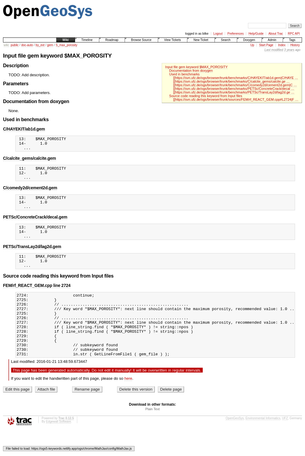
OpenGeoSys (235, 444)
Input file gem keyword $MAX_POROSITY (196, 67)
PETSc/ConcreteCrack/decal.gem (35, 225)
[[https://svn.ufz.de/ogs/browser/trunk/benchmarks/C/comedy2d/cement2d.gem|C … (235, 85)
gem (50, 45)
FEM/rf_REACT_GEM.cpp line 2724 (37, 299)
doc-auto (27, 45)
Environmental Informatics (263, 444)
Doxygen (249, 40)
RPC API (294, 33)
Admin (272, 40)
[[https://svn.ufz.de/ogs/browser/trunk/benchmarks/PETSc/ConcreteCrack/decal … (233, 88)
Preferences (235, 33)
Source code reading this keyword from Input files (205, 96)
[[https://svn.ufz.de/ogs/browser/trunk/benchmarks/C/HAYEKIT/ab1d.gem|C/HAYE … (235, 78)
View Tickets (172, 40)
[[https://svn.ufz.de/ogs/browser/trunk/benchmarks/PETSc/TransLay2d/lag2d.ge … (233, 92)
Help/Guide (256, 33)
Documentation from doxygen (191, 70)
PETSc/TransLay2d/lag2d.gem (32, 257)
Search (225, 40)
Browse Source (141, 40)
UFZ (285, 444)
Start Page (266, 45)
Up (252, 45)
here (128, 404)
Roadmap (111, 40)
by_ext (40, 45)
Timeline (86, 40)
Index (281, 45)
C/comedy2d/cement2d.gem (30, 193)
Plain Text (152, 435)
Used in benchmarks (184, 74)
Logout (218, 33)
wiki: (6, 45)
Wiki (65, 40)
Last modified (274, 50)
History (295, 45)
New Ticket (200, 40)
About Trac (275, 33)
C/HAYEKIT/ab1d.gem (24, 129)
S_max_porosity (67, 45)
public (14, 45)
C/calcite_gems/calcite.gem (29, 161)
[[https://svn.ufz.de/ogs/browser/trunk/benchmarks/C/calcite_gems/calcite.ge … (231, 81)
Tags (292, 40)
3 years (289, 50)
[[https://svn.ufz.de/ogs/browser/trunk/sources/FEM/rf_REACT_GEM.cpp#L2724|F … (235, 99)
